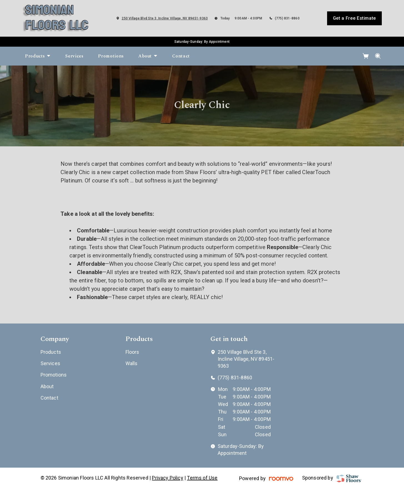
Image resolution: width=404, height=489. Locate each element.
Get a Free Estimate (354, 18)
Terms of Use (202, 478)
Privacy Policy (167, 478)
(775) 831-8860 (287, 18)
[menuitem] (38, 56)
